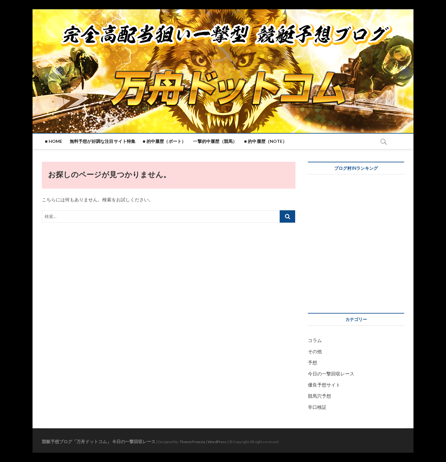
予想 (312, 362)
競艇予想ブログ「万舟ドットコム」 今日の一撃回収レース (98, 441)
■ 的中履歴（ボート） (164, 141)
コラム (315, 340)
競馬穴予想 (319, 396)
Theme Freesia (192, 441)
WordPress (217, 441)
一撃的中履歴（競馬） (215, 141)
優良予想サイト (324, 384)
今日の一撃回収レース (331, 373)
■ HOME (54, 141)
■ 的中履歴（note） (265, 141)
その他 (315, 351)
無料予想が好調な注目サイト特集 (103, 141)
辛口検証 (317, 407)
